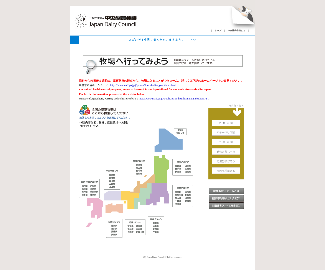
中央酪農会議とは (236, 30)
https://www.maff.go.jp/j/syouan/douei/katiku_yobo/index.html (143, 85)
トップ (218, 30)
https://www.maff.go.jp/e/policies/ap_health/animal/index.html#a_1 (174, 98)
